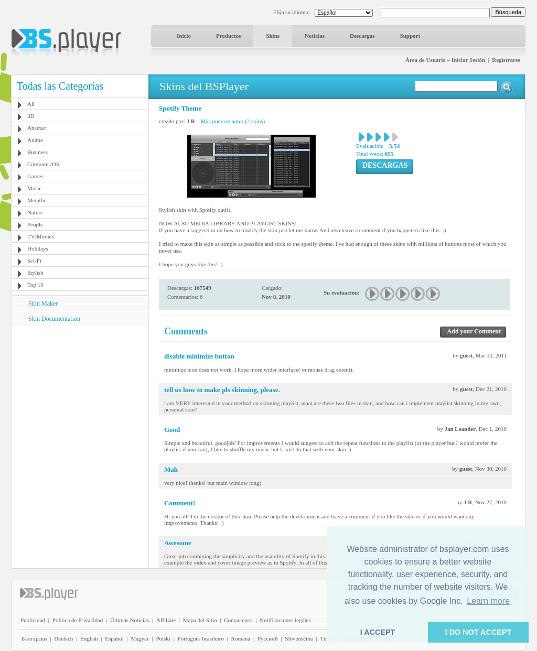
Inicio (184, 35)
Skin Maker (43, 303)
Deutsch (63, 638)
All (31, 104)
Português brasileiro (201, 638)
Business (37, 152)
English (89, 638)
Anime (35, 140)
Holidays (37, 248)
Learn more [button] (488, 600)
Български (34, 638)
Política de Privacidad (77, 620)
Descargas (362, 35)
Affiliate (166, 620)
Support (410, 35)
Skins (273, 35)
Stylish (35, 272)
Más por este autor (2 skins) (233, 121)
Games (35, 176)
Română (241, 638)
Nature (35, 212)
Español (114, 638)
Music (34, 188)
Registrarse (506, 60)
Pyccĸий (267, 638)
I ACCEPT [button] (377, 632)
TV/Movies (40, 236)
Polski (163, 638)
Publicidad (32, 620)
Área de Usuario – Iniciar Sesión (445, 60)
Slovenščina (299, 638)
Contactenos (238, 620)
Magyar (139, 638)
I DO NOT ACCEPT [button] (478, 632)
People (35, 224)
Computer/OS (43, 164)
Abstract (37, 128)
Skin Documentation (54, 318)
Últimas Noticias (129, 620)
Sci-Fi (34, 260)
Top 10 (35, 284)
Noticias (315, 35)
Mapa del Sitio (200, 620)
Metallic (37, 200)
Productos (228, 35)
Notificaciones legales (285, 620)
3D (30, 116)
